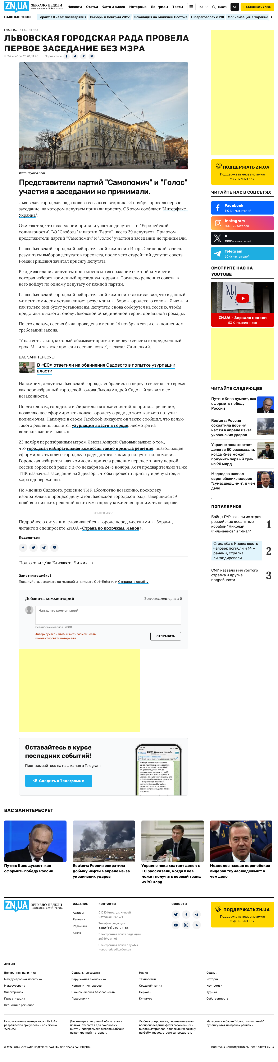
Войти (222, 7)
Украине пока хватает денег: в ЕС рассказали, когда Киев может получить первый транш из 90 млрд (234, 454)
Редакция (80, 926)
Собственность (217, 998)
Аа (234, 6)
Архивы (78, 913)
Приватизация (14, 998)
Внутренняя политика (20, 972)
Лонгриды (159, 7)
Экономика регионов (19, 1005)
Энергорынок (13, 992)
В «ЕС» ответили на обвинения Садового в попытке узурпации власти (106, 368)
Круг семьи (214, 985)
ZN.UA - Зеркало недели (243, 317)
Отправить (165, 636)
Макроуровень (14, 985)
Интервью (137, 7)
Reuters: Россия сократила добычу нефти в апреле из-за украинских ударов (231, 427)
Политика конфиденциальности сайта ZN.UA (242, 1047)
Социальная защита (86, 972)
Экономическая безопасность (93, 992)
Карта (77, 933)
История (212, 979)
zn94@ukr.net (108, 938)
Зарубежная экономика (89, 979)
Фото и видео (113, 7)
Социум (212, 972)
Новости (75, 7)
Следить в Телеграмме (58, 781)
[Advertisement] (79, 690)
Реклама (79, 919)
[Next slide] (271, 16)
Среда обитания (150, 985)
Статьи (92, 7)
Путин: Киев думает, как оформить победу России (233, 403)
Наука (143, 972)
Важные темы (18, 17)
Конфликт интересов (87, 985)
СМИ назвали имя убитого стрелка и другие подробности (234, 575)
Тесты (177, 7)
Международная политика (23, 979)
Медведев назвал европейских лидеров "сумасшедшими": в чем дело (233, 480)
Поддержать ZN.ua (257, 6)
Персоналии (80, 998)
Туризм (211, 992)
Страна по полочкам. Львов (110, 528)
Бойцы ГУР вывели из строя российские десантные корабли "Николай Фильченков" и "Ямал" (236, 524)
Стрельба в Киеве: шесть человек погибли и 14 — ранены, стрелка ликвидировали (235, 550)
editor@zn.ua (122, 949)
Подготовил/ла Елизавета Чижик (53, 562)
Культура (145, 998)
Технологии (147, 979)
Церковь (145, 992)
